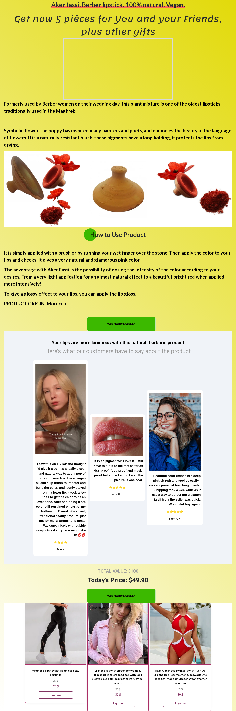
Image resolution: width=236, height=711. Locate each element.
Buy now (55, 695)
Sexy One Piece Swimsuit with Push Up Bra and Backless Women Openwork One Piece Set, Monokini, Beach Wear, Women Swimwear (180, 677)
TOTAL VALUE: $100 (118, 570)
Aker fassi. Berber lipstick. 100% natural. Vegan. (118, 4)
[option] (42, 189)
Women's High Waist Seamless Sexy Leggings (55, 672)
